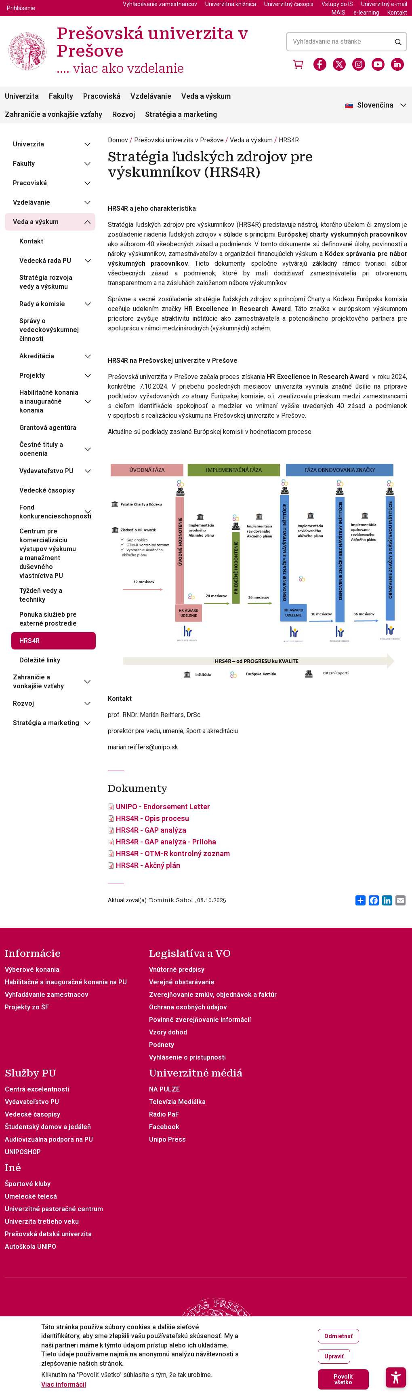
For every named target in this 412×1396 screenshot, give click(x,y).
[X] (339, 64)
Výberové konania (32, 969)
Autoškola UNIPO (30, 1246)
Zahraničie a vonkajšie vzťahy (53, 114)
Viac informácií (63, 1384)
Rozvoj (123, 114)
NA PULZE (164, 1089)
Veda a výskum (206, 96)
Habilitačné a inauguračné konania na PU (66, 982)
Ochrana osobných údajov (188, 1007)
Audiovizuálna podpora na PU (49, 1139)
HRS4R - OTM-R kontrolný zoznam (173, 853)
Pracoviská (101, 96)
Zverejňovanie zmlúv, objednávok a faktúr (213, 994)
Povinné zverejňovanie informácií (200, 1020)
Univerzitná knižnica (230, 4)
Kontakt (397, 12)
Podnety (161, 1045)
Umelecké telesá (31, 1196)
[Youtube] (378, 64)
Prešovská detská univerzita (48, 1234)
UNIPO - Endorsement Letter (163, 806)
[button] (396, 1355)
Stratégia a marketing (181, 114)
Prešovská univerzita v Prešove (179, 140)
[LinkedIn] (397, 64)
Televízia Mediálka (177, 1102)
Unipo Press (167, 1139)
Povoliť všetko (343, 1379)
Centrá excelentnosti (37, 1089)
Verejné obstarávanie (181, 982)
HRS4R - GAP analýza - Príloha (166, 842)
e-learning (366, 12)
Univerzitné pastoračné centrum (54, 1209)
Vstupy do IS (337, 4)
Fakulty (61, 96)
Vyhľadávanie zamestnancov (160, 4)
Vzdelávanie (150, 96)
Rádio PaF (164, 1114)
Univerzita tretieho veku (42, 1221)
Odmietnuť (338, 1336)
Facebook (164, 1127)
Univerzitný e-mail (384, 4)
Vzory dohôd (168, 1032)
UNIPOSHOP (23, 1152)
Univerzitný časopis (288, 4)
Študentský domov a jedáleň (48, 1127)
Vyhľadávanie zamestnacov (46, 994)
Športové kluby (27, 1184)
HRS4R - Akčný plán (148, 865)
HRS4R (289, 140)
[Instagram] (358, 64)
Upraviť (334, 1356)
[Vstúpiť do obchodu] (298, 64)
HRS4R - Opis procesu (152, 818)
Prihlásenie (21, 8)
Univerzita (22, 96)
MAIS (338, 12)
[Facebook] (319, 64)
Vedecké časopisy (32, 1114)
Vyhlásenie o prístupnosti (187, 1057)
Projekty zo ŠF (27, 1007)
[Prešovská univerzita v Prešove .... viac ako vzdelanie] (27, 33)
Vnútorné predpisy (176, 969)
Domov (118, 140)
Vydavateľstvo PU (32, 1102)
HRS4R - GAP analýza (151, 830)
